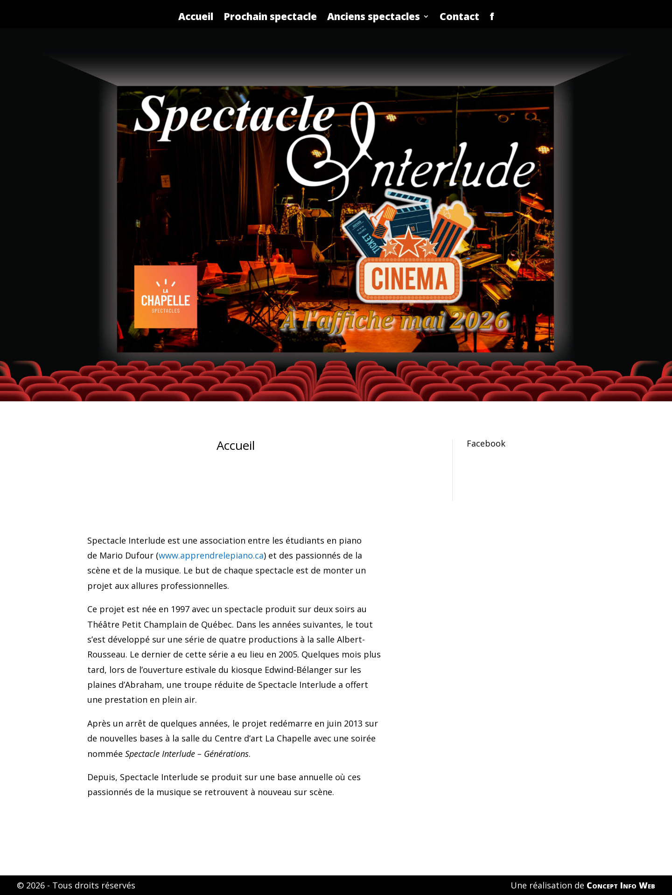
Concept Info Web (621, 885)
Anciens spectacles (373, 16)
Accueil (195, 16)
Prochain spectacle (270, 16)
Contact (459, 16)
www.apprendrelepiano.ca (211, 555)
